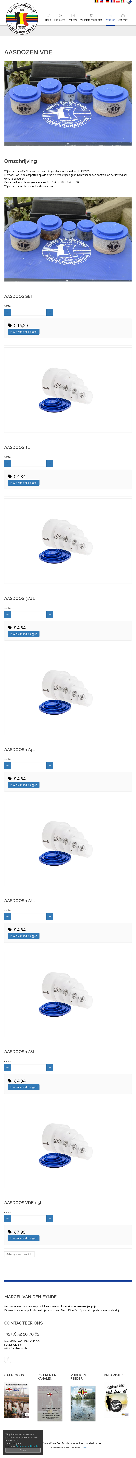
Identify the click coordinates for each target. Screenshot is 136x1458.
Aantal (7, 306)
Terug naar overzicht (19, 1254)
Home (48, 20)
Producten (60, 20)
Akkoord (23, 1450)
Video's (73, 20)
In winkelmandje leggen (23, 331)
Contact (123, 20)
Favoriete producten (91, 20)
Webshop (110, 20)
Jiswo (83, 1447)
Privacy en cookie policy (27, 1446)
